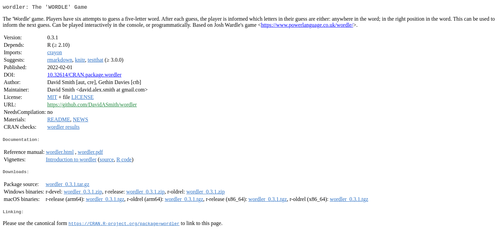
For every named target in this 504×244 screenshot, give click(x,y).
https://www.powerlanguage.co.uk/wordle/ (307, 26)
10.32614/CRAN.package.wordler (84, 76)
